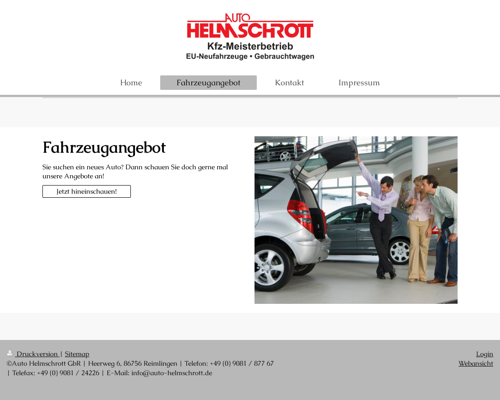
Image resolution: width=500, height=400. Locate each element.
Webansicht (475, 363)
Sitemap (77, 353)
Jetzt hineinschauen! (86, 191)
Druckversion (33, 353)
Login (484, 353)
